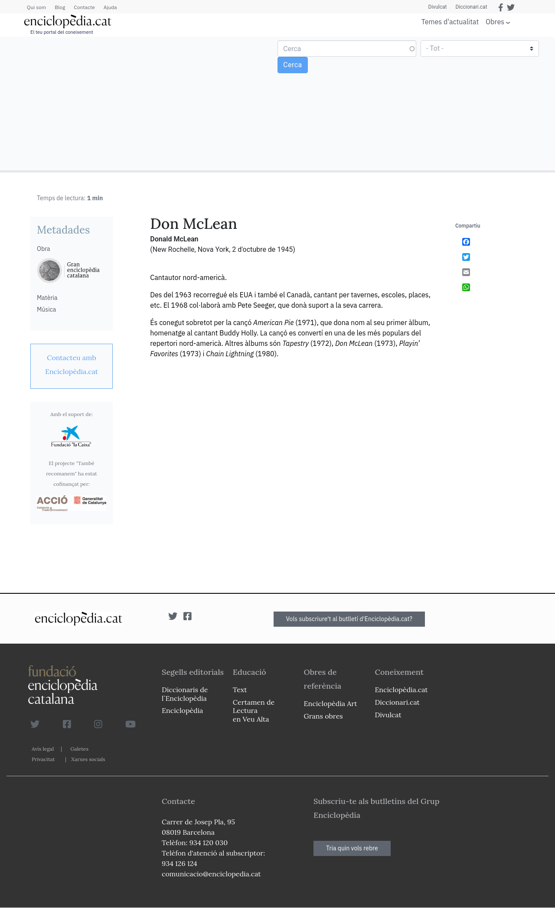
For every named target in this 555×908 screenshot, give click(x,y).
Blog (60, 7)
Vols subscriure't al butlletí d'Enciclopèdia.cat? (349, 619)
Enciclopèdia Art (330, 703)
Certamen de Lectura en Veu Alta (253, 710)
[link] (71, 364)
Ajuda (110, 7)
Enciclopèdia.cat (401, 689)
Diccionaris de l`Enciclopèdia (185, 693)
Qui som (36, 7)
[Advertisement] (140, 103)
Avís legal (43, 748)
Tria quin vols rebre (352, 848)
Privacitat (43, 759)
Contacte (84, 7)
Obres (495, 21)
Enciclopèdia (182, 710)
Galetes (79, 748)
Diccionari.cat (471, 7)
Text (240, 689)
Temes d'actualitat (450, 22)
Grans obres (323, 716)
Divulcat (437, 7)
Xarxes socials (88, 759)
